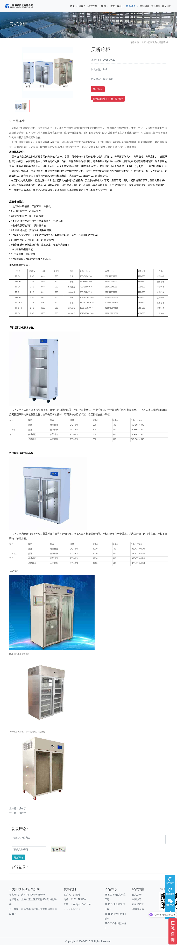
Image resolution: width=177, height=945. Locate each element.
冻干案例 (155, 6)
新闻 (104, 6)
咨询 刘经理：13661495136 (108, 98)
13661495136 (78, 899)
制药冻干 (136, 899)
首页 (72, 6)
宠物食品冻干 (139, 909)
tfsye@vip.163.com (81, 904)
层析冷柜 (163, 42)
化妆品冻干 (138, 904)
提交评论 (18, 857)
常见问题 (144, 6)
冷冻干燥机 (117, 6)
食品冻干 (136, 894)
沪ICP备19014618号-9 (33, 894)
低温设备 (132, 6)
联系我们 (166, 6)
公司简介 (81, 6)
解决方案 (93, 6)
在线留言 (98, 89)
